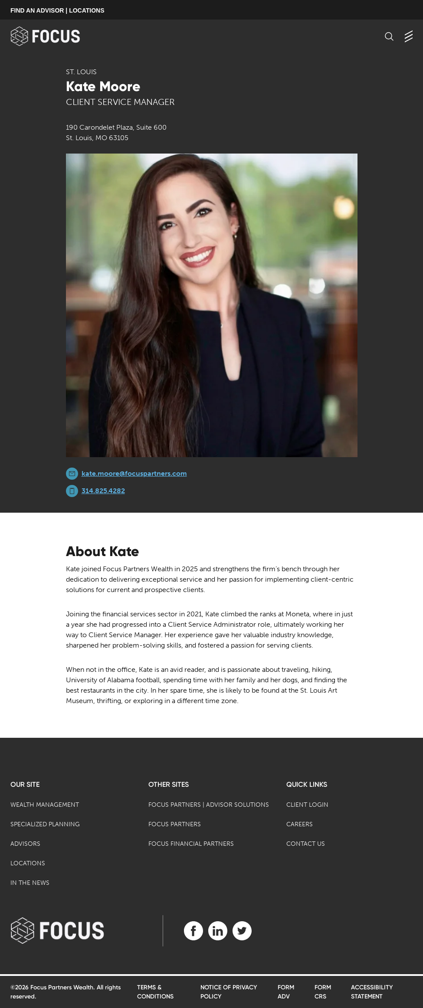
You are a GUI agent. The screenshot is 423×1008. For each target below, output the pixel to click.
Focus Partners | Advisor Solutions (208, 804)
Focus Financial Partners (191, 844)
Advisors (25, 844)
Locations (27, 863)
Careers (299, 824)
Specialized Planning (45, 824)
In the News (29, 883)
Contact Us (305, 844)
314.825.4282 (103, 491)
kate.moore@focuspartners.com (134, 473)
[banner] (59, 36)
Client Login (307, 804)
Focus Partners (174, 824)
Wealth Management (44, 804)
